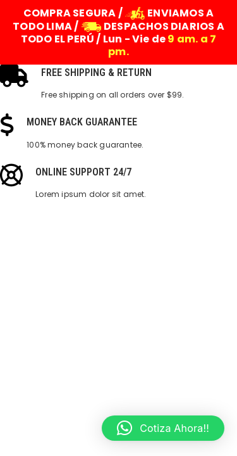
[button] (163, 428)
